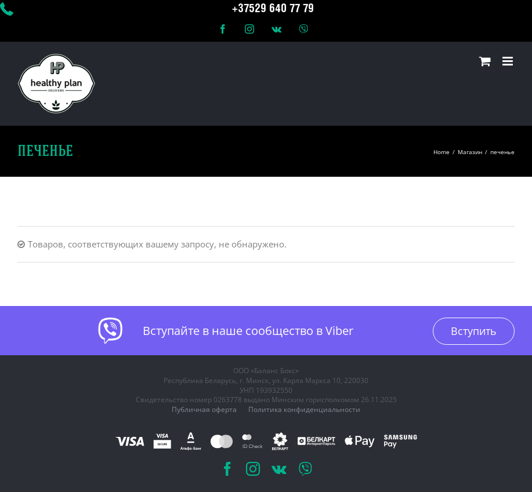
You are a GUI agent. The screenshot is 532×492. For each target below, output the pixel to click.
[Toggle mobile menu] (508, 61)
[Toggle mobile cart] (485, 61)
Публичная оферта (204, 409)
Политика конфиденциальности (304, 409)
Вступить (474, 331)
